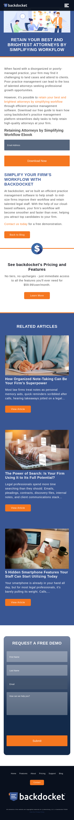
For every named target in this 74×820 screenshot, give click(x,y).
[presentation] (28, 724)
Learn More (37, 295)
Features (23, 774)
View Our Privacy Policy (37, 812)
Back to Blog (17, 234)
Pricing (42, 774)
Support (52, 774)
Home (13, 774)
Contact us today (16, 224)
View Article (18, 409)
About (33, 774)
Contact (36, 782)
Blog (61, 774)
